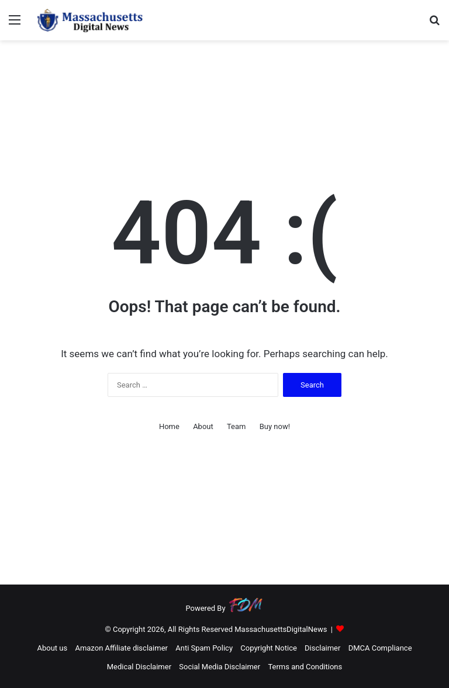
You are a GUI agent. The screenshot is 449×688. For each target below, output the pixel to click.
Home (169, 426)
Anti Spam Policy (204, 648)
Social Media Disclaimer (219, 666)
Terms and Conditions (305, 666)
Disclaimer (322, 648)
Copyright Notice (268, 648)
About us (52, 648)
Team (236, 426)
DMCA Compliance (380, 648)
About (203, 426)
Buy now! (275, 426)
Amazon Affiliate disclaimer (121, 648)
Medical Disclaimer (139, 666)
